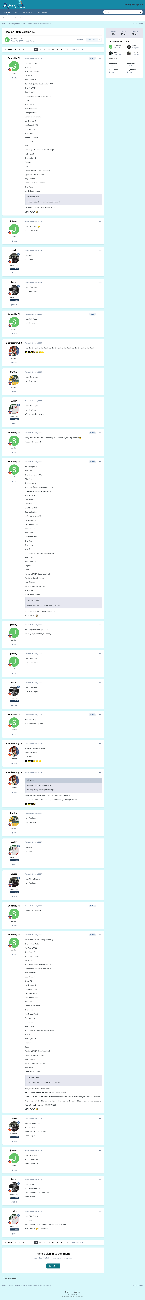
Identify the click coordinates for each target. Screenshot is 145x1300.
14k (14, 423)
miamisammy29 (14, 343)
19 (19, 49)
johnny (13, 221)
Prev (10, 49)
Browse (7, 13)
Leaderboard (42, 12)
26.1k (14, 273)
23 (36, 49)
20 (23, 49)
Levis (116, 52)
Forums (5, 18)
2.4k (14, 241)
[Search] (114, 12)
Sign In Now (53, 1266)
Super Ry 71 (18, 38)
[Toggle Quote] (28, 780)
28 (57, 49)
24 (40, 49)
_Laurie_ (14, 250)
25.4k (14, 305)
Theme (68, 1292)
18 (15, 49)
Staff (14, 18)
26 (49, 49)
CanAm (13, 372)
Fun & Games (30, 41)
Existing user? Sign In (133, 5)
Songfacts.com (28, 12)
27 (53, 49)
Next (62, 49)
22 (31, 49)
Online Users (24, 18)
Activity (16, 12)
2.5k (14, 78)
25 (44, 49)
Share (80, 40)
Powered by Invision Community (72, 1297)
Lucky (14, 401)
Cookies (77, 1292)
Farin (13, 282)
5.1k (14, 391)
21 (27, 49)
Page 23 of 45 (77, 49)
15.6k (14, 363)
